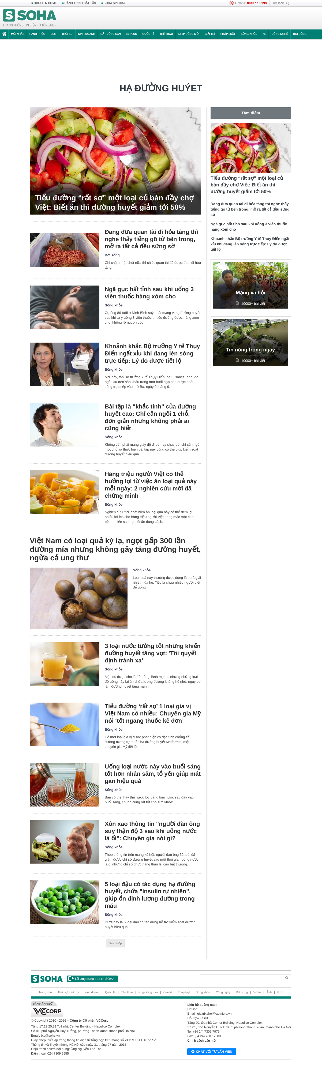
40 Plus (131, 34)
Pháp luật (227, 34)
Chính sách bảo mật (201, 1040)
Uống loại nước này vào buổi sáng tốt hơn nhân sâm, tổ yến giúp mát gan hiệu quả (153, 773)
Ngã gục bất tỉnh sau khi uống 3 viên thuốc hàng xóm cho (149, 293)
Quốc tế (148, 34)
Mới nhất (17, 34)
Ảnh (269, 992)
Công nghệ (279, 34)
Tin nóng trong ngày (250, 350)
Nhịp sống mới (188, 34)
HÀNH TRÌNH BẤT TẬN (80, 3)
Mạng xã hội (250, 293)
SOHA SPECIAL (115, 3)
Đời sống (299, 34)
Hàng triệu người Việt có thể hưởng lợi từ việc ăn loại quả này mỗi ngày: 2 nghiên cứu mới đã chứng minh (151, 485)
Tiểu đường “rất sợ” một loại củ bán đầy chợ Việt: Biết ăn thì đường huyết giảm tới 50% (114, 202)
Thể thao (166, 34)
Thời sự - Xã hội (68, 992)
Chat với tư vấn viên (211, 1052)
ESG (53, 34)
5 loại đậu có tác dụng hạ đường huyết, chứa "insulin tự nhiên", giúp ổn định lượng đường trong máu (150, 895)
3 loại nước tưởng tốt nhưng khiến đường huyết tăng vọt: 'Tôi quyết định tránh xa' (153, 653)
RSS (280, 992)
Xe (264, 34)
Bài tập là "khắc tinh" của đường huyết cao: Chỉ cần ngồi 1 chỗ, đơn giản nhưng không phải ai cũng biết (150, 417)
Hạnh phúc (37, 34)
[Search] (241, 978)
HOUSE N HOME (45, 3)
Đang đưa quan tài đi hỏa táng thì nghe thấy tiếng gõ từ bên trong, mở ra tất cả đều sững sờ (151, 239)
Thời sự (67, 34)
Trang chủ (45, 992)
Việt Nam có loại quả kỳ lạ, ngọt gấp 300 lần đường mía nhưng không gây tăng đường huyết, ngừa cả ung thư (115, 549)
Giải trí (210, 34)
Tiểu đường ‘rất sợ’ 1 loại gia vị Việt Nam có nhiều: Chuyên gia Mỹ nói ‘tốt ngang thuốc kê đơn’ (153, 713)
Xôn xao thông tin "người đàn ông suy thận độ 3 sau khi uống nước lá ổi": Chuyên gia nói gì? (152, 831)
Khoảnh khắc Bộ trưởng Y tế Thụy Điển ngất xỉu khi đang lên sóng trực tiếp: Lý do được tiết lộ (152, 353)
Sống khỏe (249, 34)
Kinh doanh (86, 34)
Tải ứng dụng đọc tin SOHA (91, 978)
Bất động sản (110, 34)
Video (257, 992)
